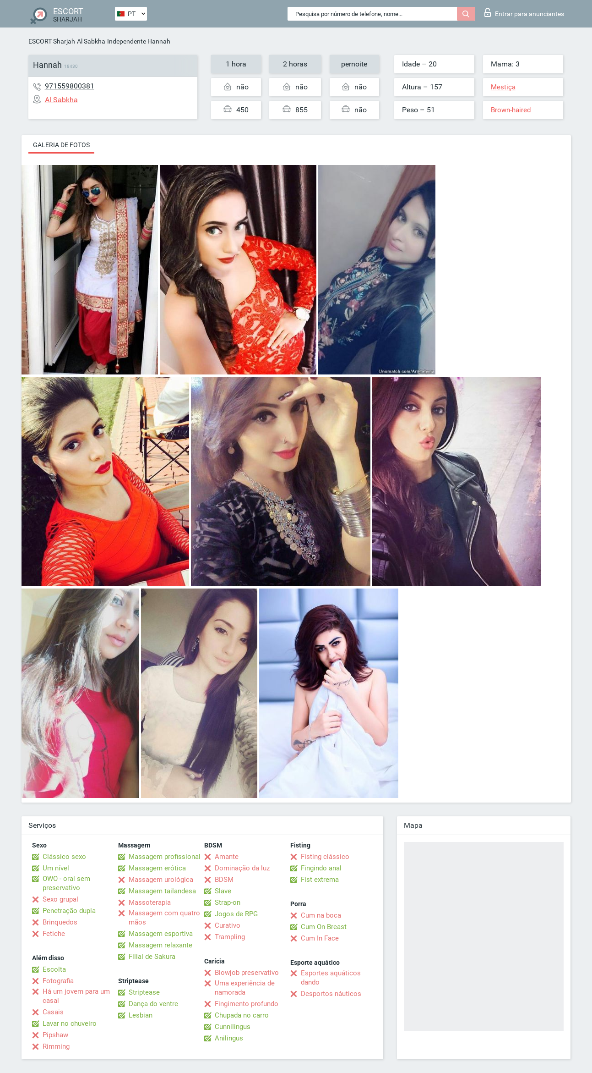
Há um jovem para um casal (76, 996)
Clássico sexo (64, 857)
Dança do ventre (153, 1004)
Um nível (56, 868)
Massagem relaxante (160, 945)
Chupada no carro (242, 1015)
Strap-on (227, 902)
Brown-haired (511, 110)
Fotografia (58, 981)
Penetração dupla (69, 911)
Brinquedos (60, 922)
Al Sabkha (91, 41)
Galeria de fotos (61, 145)
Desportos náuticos (331, 994)
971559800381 (69, 86)
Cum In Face (320, 938)
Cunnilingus (232, 1027)
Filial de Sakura (152, 956)
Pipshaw (55, 1035)
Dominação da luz (242, 868)
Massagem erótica (157, 868)
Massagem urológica (161, 879)
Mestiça (503, 87)
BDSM (224, 879)
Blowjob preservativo (247, 972)
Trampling (230, 937)
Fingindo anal (321, 868)
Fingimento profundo (246, 1004)
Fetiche (54, 934)
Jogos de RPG (236, 914)
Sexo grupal (60, 899)
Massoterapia (150, 902)
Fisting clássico (325, 857)
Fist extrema (320, 879)
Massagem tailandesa (162, 891)
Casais (53, 1012)
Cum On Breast (324, 927)
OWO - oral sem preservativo (66, 883)
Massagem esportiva (161, 934)
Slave (223, 891)
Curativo (227, 925)
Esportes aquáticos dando (331, 977)
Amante (227, 857)
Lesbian (140, 1015)
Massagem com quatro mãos (164, 917)
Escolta (54, 969)
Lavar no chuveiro (70, 1023)
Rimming (56, 1046)
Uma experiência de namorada (245, 987)
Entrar (524, 12)
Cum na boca (321, 915)
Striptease (144, 992)
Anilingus (229, 1038)
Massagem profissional (165, 857)
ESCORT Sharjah (51, 41)
